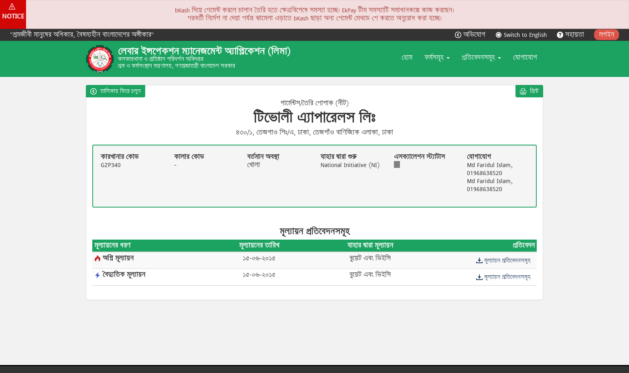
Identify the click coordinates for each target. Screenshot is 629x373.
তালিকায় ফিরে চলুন (115, 91)
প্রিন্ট (529, 91)
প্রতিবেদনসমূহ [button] (481, 57)
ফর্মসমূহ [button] (437, 57)
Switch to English (522, 34)
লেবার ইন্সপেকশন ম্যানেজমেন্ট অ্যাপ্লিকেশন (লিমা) (204, 51)
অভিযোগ (471, 34)
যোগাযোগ (525, 57)
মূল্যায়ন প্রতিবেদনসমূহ (503, 260)
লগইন (606, 34)
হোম (407, 57)
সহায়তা (571, 34)
